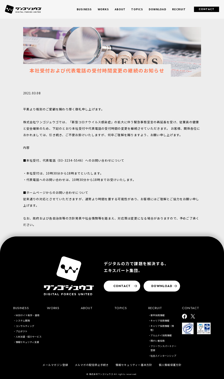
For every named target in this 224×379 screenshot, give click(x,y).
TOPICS (137, 9)
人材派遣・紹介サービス (29, 336)
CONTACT (207, 9)
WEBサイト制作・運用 (27, 315)
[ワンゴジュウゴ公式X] (192, 316)
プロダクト (21, 331)
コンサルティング (25, 326)
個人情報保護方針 (170, 365)
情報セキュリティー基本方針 (134, 365)
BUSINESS (21, 307)
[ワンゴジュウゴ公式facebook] (184, 316)
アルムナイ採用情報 (161, 335)
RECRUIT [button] (179, 9)
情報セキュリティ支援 (27, 342)
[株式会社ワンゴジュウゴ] (69, 275)
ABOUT (120, 9)
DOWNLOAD (157, 9)
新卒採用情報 (157, 315)
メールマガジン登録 (55, 365)
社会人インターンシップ (163, 355)
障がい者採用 (157, 340)
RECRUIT (155, 307)
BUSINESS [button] (84, 9)
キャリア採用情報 (159, 320)
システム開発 (23, 320)
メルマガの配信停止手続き (92, 365)
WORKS (103, 9)
